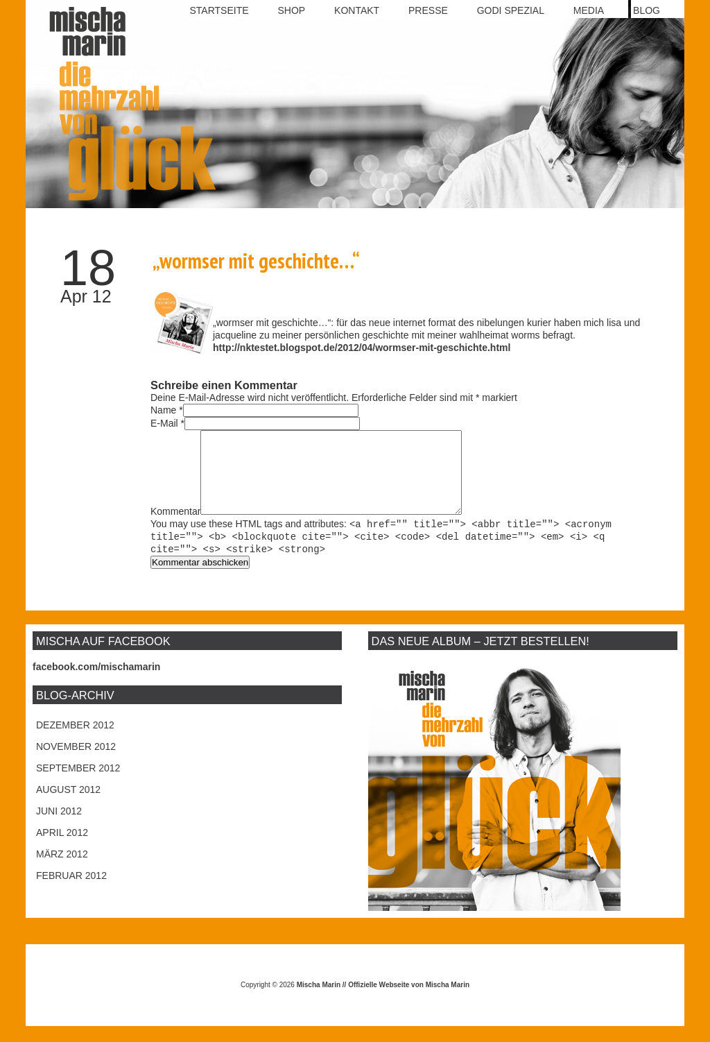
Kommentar (175, 527)
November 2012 (76, 762)
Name (163, 410)
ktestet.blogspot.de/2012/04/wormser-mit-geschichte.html (377, 347)
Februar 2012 (71, 891)
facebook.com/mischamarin (96, 682)
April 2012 (62, 848)
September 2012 (78, 783)
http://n (229, 347)
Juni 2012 (59, 826)
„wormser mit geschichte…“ (256, 260)
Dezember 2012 (75, 740)
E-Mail (164, 423)
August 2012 (68, 805)
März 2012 (62, 870)
